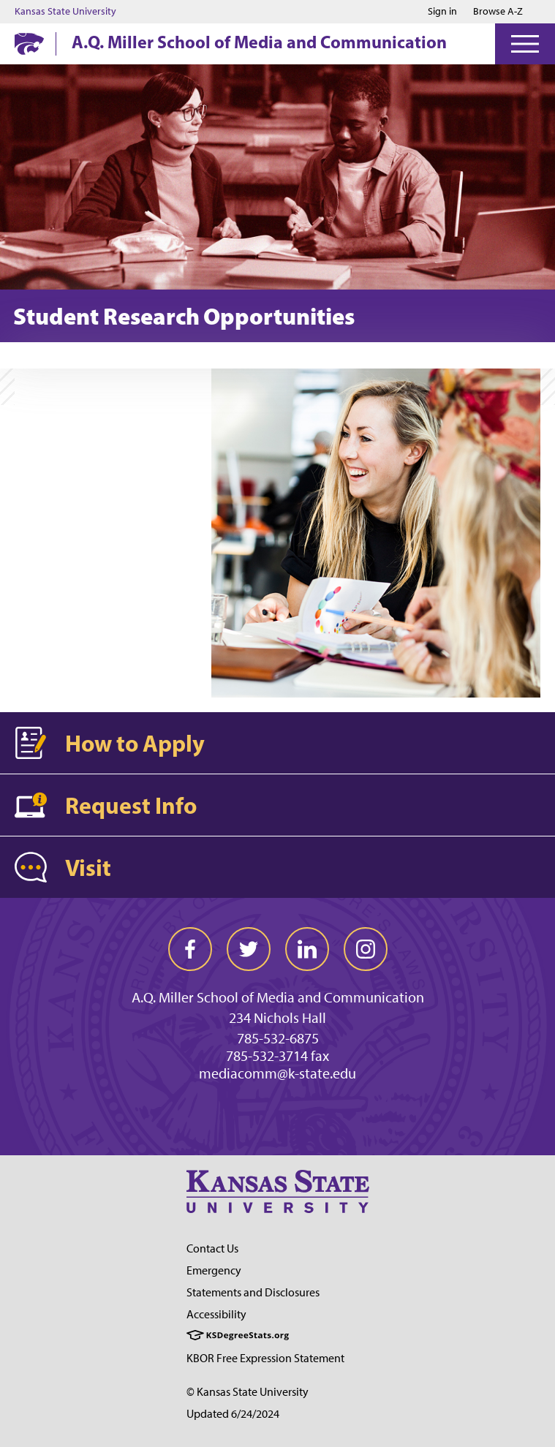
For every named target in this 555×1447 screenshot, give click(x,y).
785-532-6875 (278, 1038)
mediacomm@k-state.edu (277, 1073)
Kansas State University (65, 12)
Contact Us (212, 1248)
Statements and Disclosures (253, 1292)
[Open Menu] (525, 43)
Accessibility (216, 1314)
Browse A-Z (498, 11)
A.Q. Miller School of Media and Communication (259, 42)
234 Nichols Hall (277, 1018)
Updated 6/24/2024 (232, 1414)
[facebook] (190, 949)
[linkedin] (307, 949)
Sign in (442, 12)
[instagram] (366, 949)
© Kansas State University (247, 1392)
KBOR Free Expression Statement (265, 1358)
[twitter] (249, 949)
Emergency (213, 1270)
